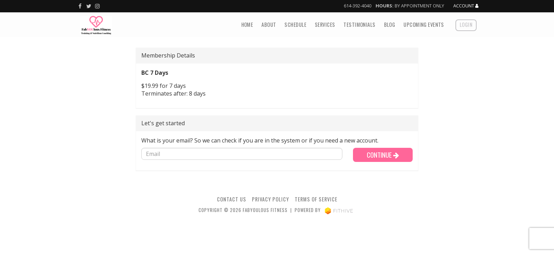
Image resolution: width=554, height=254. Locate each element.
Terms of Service (316, 199)
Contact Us (231, 199)
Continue (383, 155)
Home (247, 24)
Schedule (295, 24)
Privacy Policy (270, 199)
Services (325, 24)
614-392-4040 (357, 5)
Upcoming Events (423, 24)
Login (466, 24)
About (268, 24)
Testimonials (359, 24)
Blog (389, 24)
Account (465, 6)
